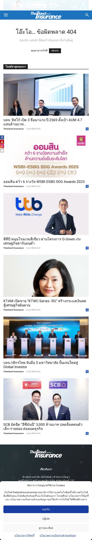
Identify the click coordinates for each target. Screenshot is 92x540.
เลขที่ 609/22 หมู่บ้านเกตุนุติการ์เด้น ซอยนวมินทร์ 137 (46, 480)
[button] (5, 15)
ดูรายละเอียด (46, 529)
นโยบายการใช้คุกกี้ (24, 537)
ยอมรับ (46, 510)
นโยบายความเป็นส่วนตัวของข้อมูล (58, 537)
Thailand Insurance (13, 128)
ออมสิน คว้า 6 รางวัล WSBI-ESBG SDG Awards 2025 (44, 182)
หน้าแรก (55, 51)
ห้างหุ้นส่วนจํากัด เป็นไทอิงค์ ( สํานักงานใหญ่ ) (46, 476)
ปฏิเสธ (46, 520)
